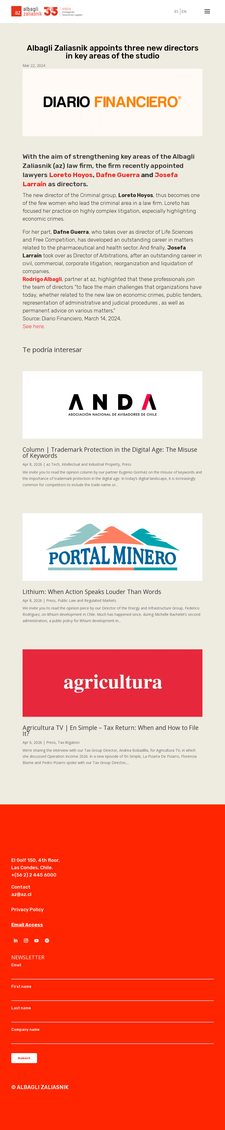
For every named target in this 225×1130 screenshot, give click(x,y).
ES (176, 11)
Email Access (27, 925)
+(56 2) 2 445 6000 (33, 875)
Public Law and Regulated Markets (87, 600)
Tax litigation (69, 742)
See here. (34, 326)
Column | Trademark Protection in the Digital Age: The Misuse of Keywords (110, 452)
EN (183, 11)
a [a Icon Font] (207, 11)
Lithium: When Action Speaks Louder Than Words (92, 591)
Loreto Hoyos (71, 175)
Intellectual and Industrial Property (91, 464)
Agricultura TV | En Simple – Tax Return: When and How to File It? (110, 730)
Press (126, 464)
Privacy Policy (27, 910)
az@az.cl (21, 894)
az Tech (53, 464)
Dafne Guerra (118, 175)
